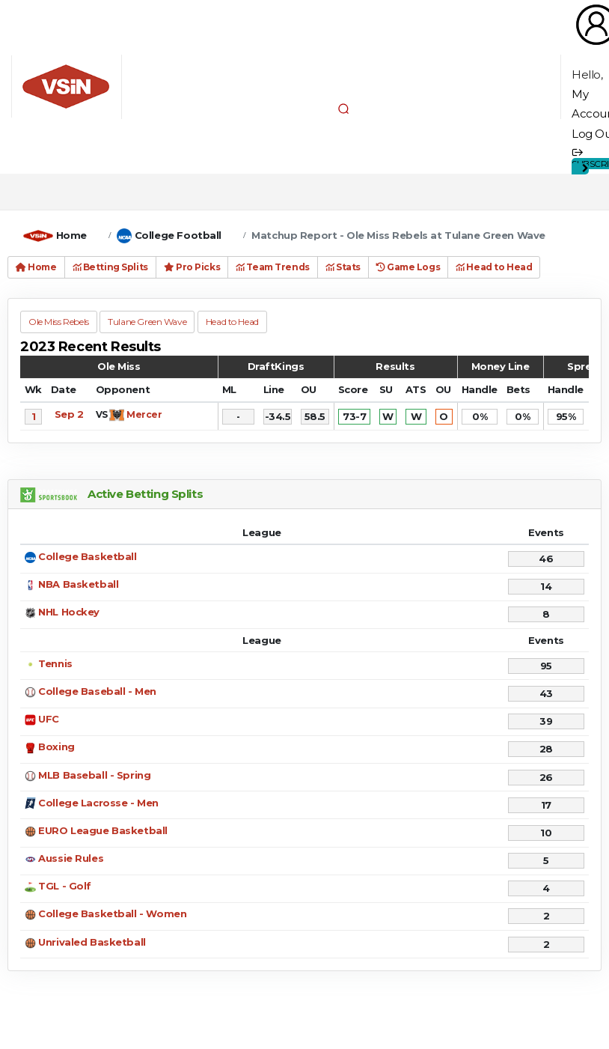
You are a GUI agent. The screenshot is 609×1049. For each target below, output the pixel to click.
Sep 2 (69, 414)
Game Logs (408, 267)
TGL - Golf (64, 886)
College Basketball (87, 556)
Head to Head (494, 267)
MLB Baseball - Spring (94, 775)
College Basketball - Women (112, 913)
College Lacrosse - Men (98, 803)
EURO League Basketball (103, 830)
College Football (178, 235)
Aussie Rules (70, 858)
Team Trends (273, 267)
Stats (343, 267)
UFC (48, 719)
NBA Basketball (78, 584)
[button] (343, 108)
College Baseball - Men (97, 691)
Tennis (55, 663)
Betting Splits (110, 267)
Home (71, 235)
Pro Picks (192, 267)
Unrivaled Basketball (92, 942)
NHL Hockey (69, 612)
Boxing (56, 746)
